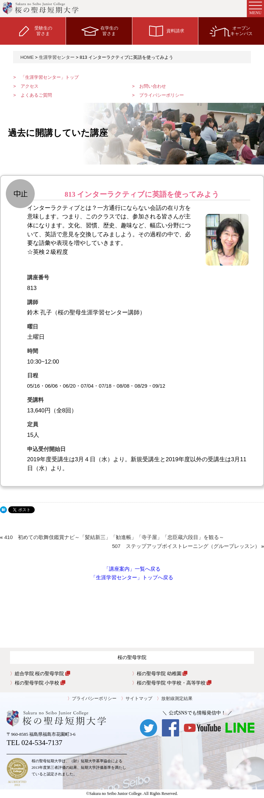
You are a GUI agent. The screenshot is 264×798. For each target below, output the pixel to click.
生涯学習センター (57, 57)
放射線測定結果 (176, 698)
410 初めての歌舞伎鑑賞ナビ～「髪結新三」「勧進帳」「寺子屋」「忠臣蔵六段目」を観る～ (114, 537)
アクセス (29, 86)
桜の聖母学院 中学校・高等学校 (174, 683)
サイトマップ (138, 698)
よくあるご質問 (36, 95)
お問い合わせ (152, 86)
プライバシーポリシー (161, 95)
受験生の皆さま (33, 30)
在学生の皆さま (99, 30)
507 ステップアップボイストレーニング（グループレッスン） (186, 546)
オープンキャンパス (231, 30)
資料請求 (165, 30)
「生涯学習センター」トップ (50, 77)
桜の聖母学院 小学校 (40, 683)
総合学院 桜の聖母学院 (42, 673)
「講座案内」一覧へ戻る (132, 569)
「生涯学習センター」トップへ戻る (132, 577)
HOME (27, 57)
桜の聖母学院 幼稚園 (162, 673)
